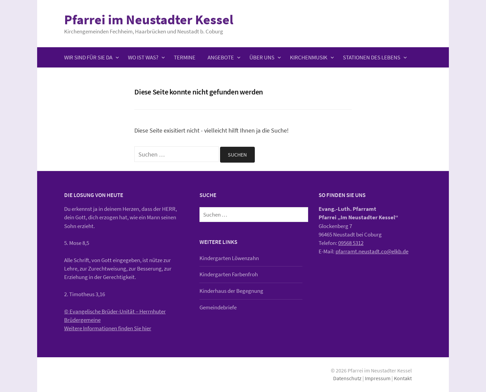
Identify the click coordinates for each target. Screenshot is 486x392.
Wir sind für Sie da (88, 57)
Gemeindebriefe (218, 307)
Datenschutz (347, 378)
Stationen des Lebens (371, 57)
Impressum (377, 378)
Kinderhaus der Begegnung (231, 291)
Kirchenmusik (308, 57)
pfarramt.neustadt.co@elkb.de (371, 251)
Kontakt (403, 378)
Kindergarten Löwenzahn (229, 258)
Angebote (221, 57)
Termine (184, 57)
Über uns (261, 57)
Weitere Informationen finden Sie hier (107, 328)
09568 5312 (350, 243)
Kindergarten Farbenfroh (228, 274)
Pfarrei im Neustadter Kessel (148, 19)
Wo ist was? (143, 57)
